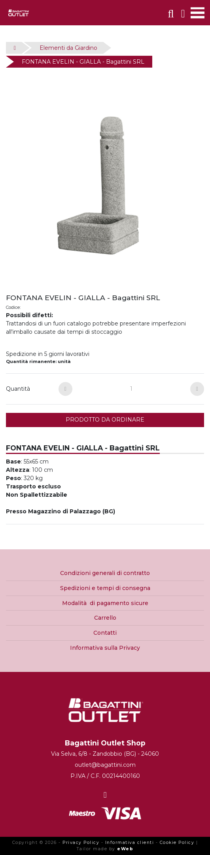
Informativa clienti (129, 842)
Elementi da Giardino (68, 47)
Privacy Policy (80, 842)
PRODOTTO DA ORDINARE (105, 419)
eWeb (125, 848)
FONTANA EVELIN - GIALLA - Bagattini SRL (83, 61)
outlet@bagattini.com (105, 764)
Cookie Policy (177, 842)
